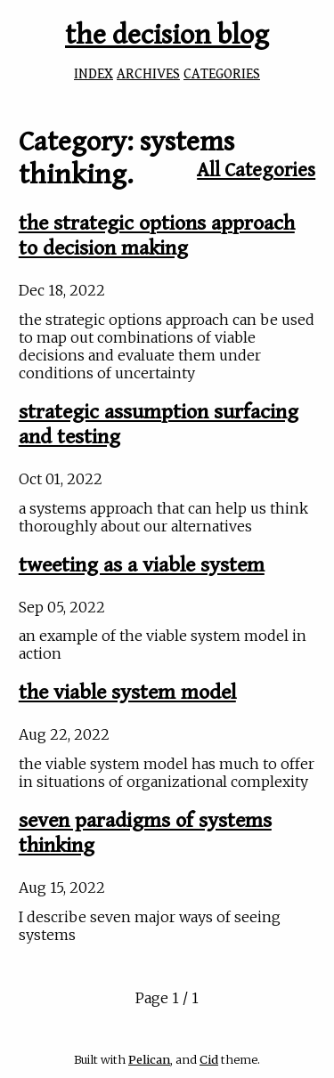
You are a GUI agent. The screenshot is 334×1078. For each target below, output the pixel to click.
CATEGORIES (221, 74)
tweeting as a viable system (142, 565)
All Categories (256, 170)
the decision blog (167, 35)
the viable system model (127, 692)
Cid (209, 1059)
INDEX (93, 74)
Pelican (149, 1059)
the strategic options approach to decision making (157, 236)
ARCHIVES (148, 74)
